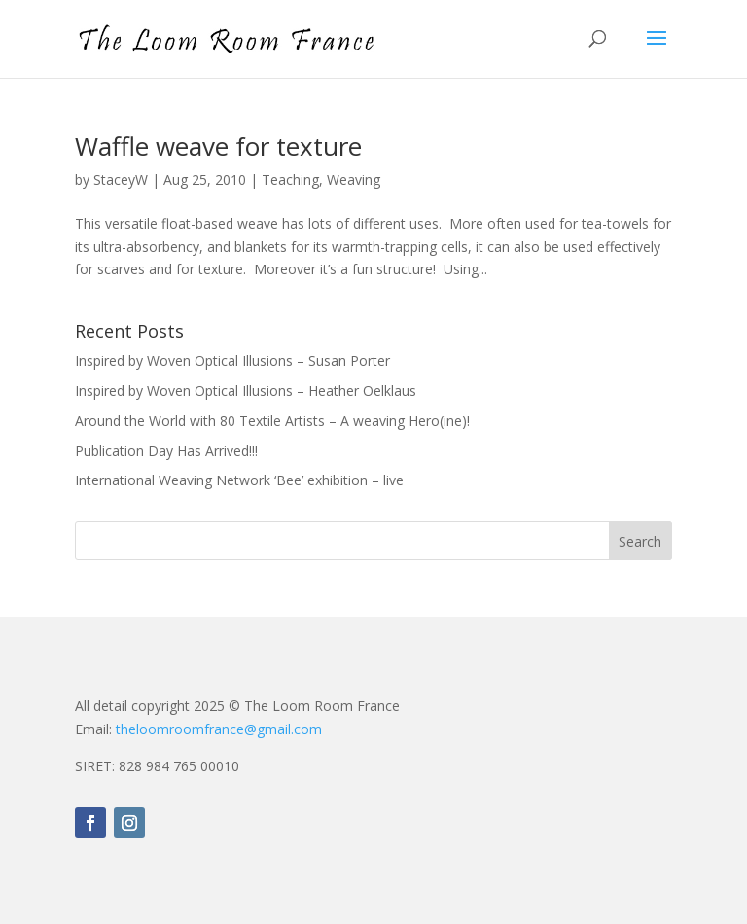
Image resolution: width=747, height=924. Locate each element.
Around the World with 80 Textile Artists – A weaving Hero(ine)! (272, 420)
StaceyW (120, 179)
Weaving (353, 179)
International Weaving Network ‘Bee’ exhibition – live (239, 480)
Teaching (290, 179)
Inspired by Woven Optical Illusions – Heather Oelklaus (245, 390)
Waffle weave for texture (218, 145)
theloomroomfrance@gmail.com (219, 729)
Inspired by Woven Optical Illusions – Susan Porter (232, 360)
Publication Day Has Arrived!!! (166, 451)
